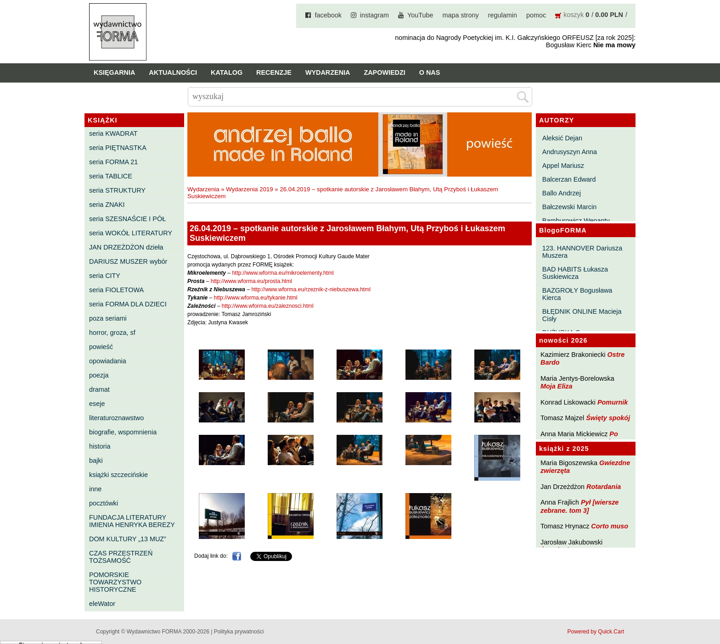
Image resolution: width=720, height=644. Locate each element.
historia (99, 446)
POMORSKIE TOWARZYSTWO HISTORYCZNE (115, 582)
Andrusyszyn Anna (569, 151)
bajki (96, 460)
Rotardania (603, 486)
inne (95, 489)
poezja (98, 375)
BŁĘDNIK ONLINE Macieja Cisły (582, 315)
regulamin (502, 15)
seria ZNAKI (107, 204)
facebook (328, 15)
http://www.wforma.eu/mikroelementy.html (282, 273)
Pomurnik (612, 402)
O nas (429, 72)
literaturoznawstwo (116, 418)
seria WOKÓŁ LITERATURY (130, 233)
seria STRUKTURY (117, 190)
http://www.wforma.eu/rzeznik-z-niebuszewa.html (310, 289)
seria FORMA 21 (113, 162)
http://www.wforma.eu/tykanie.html (256, 297)
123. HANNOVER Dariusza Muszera (582, 251)
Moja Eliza (556, 386)
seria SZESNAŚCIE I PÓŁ (127, 218)
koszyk (573, 14)
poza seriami (108, 318)
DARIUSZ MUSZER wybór (128, 261)
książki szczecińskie (118, 474)
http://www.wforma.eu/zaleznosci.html (268, 306)
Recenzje (274, 72)
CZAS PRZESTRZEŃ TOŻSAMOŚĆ (120, 557)
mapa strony (461, 15)
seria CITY (104, 275)
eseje (97, 403)
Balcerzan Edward (569, 179)
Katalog (226, 72)
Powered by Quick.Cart (596, 631)
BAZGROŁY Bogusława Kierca (577, 294)
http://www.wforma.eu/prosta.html (251, 281)
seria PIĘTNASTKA (117, 147)
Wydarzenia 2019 (249, 189)
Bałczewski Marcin (569, 207)
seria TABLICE (110, 176)
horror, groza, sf (112, 332)
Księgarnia (114, 72)
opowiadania (107, 361)
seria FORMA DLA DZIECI (128, 304)
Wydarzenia (327, 72)
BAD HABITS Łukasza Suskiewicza (575, 273)
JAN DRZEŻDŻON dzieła (126, 247)
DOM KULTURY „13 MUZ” (127, 539)
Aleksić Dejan (562, 138)
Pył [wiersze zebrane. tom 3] (579, 506)
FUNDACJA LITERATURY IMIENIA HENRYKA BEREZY (132, 521)
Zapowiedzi (384, 72)
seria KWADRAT (113, 133)
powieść (101, 346)
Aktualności (173, 72)
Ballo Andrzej (561, 193)
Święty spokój (608, 418)
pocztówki (103, 503)
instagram (374, 15)
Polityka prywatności (239, 631)
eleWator (102, 603)
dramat (99, 389)
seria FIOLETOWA (116, 290)
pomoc (536, 15)
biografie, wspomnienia (123, 432)
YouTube (420, 15)
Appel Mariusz (563, 165)
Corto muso (609, 526)
